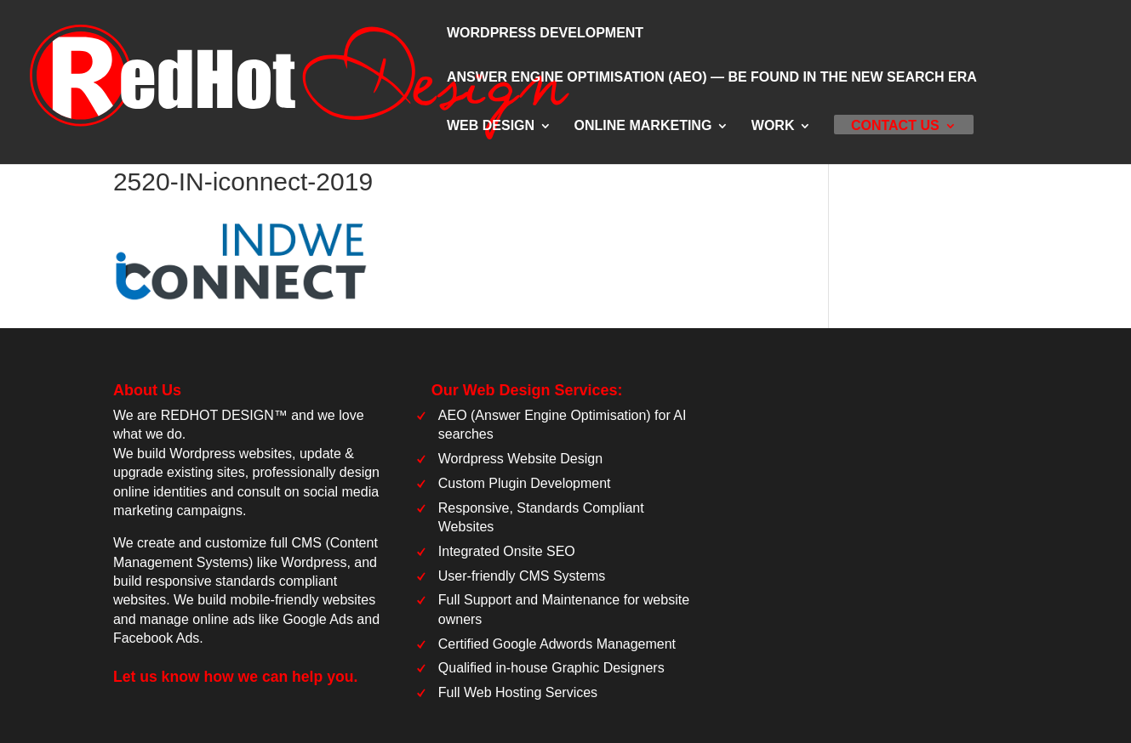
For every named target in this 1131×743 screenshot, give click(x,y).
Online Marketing (643, 126)
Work (773, 126)
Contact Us (895, 126)
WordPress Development (545, 33)
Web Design (490, 126)
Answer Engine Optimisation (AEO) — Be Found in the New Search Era (712, 77)
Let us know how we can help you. (235, 676)
